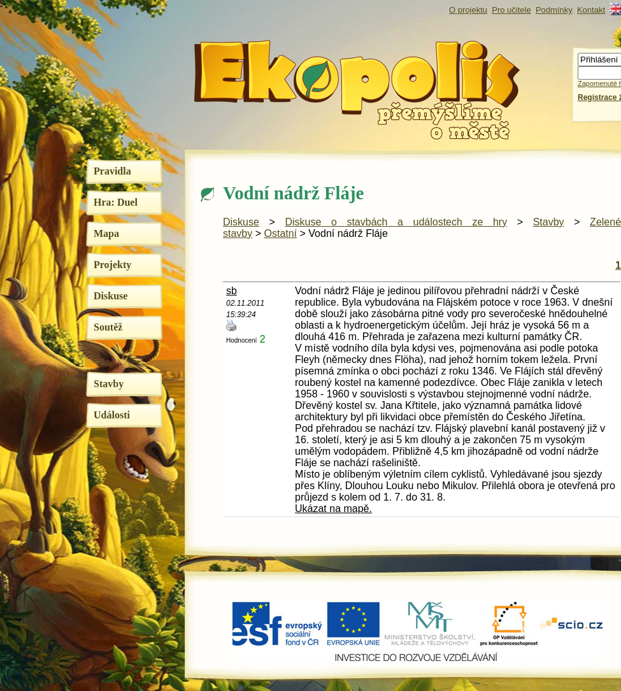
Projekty (112, 264)
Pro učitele (511, 10)
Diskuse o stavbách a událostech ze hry (396, 222)
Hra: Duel (116, 202)
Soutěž (108, 327)
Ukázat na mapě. (333, 508)
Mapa (106, 233)
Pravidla (112, 171)
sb (231, 290)
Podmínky (554, 10)
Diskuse (110, 295)
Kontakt (591, 10)
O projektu (468, 10)
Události (112, 415)
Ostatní (280, 233)
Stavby (109, 383)
